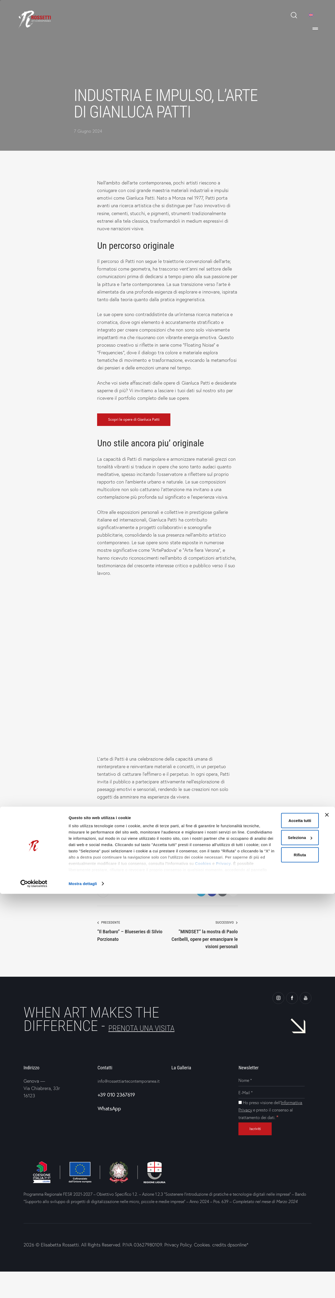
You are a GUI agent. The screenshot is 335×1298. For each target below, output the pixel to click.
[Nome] (271, 1097)
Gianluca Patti (111, 859)
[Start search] (293, 15)
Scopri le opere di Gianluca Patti (140, 420)
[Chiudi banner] (327, 1219)
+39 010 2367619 (116, 1118)
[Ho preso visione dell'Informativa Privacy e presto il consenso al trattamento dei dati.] (240, 1119)
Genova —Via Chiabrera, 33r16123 (42, 1105)
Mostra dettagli (83, 1287)
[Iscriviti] (259, 1154)
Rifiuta (277, 1259)
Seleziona (277, 1242)
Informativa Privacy (264, 1127)
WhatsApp (109, 1133)
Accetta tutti (276, 1224)
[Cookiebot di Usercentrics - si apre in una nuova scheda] (34, 1288)
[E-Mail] (271, 1109)
